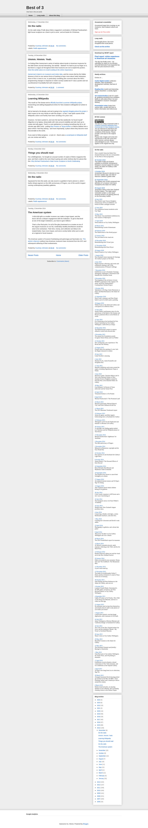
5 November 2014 (100, 446)
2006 (99, 801)
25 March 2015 (99, 402)
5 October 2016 (99, 288)
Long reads (41, 15)
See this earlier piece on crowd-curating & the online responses (50, 70)
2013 (99, 782)
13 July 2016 (98, 310)
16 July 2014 (98, 499)
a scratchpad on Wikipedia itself (76, 135)
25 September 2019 (101, 180)
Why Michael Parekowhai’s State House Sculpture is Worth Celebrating (55, 161)
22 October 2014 (99, 453)
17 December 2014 (100, 435)
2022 (99, 705)
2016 (99, 722)
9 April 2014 (98, 532)
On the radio (34, 26)
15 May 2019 (98, 214)
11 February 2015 (100, 420)
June (100, 764)
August (101, 759)
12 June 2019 (98, 207)
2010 (99, 790)
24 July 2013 (98, 619)
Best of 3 (35, 7)
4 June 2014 (98, 512)
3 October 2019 (100, 171)
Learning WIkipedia (38, 98)
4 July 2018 (98, 262)
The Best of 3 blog (100, 124)
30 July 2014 (98, 492)
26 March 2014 (99, 538)
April (100, 770)
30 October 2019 (100, 160)
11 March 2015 (99, 408)
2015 (99, 725)
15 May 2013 (98, 646)
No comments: (61, 46)
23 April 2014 (99, 525)
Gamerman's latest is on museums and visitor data (45, 74)
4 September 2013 (100, 596)
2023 (99, 702)
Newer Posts (33, 255)
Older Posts (83, 255)
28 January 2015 (99, 426)
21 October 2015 (99, 341)
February (102, 776)
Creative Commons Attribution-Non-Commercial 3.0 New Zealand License (107, 126)
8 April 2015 (98, 397)
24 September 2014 (100, 466)
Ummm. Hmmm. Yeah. (40, 59)
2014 (99, 728)
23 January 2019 (99, 235)
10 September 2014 (100, 473)
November (102, 750)
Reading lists (99, 89)
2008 (99, 796)
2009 (99, 793)
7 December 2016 (100, 270)
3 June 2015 (98, 374)
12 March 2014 (99, 543)
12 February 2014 (100, 552)
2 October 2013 (99, 586)
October (101, 753)
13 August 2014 (99, 486)
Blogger (85, 824)
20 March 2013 (99, 675)
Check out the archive (102, 46)
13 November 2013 (100, 571)
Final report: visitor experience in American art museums (107, 57)
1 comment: (60, 87)
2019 (99, 714)
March (101, 773)
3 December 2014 (100, 441)
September (102, 756)
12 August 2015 (99, 347)
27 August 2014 (99, 479)
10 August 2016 (99, 303)
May (100, 767)
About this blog (54, 15)
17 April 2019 (99, 221)
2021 (99, 708)
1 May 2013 (98, 652)
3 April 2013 (98, 669)
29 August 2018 (99, 250)
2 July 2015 (98, 359)
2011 (99, 787)
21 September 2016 (100, 296)
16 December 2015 (100, 328)
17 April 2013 (99, 660)
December (102, 730)
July (100, 761)
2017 (99, 719)
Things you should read (40, 153)
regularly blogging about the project (74, 111)
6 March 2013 (99, 685)
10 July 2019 (98, 199)
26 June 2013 (98, 634)
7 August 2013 (99, 613)
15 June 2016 (98, 319)
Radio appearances (40, 48)
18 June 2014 (98, 506)
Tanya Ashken (66, 126)
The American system (39, 212)
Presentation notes (101, 105)
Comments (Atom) (63, 261)
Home (31, 15)
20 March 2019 (99, 226)
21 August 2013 (99, 604)
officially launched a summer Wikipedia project (66, 102)
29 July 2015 (98, 354)
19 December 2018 (100, 240)
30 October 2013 (99, 580)
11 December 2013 (100, 566)
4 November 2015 (100, 334)
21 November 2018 (100, 245)
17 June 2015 (98, 366)
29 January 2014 (99, 558)
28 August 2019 (100, 188)
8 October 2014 (99, 459)
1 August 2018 (99, 255)
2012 (99, 785)
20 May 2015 (98, 385)
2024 (99, 700)
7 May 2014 (98, 519)
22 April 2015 (99, 392)
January (101, 778)
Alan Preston (54, 126)
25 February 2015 (100, 413)
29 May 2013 (98, 639)
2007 (99, 799)
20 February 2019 (100, 230)
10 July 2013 (98, 626)
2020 (99, 711)
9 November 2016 (100, 278)
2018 (99, 716)
